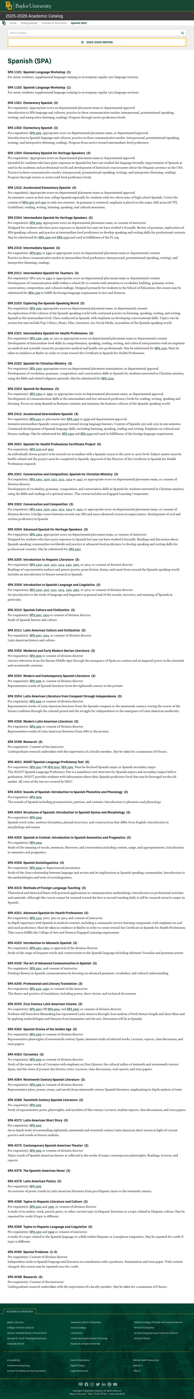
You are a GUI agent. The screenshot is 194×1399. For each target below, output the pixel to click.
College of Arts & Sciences (20, 1327)
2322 (61, 479)
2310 (49, 394)
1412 (49, 253)
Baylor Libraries (15, 1322)
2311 (45, 338)
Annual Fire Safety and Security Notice (26, 1370)
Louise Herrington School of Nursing (89, 1338)
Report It (137, 1365)
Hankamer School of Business (86, 1322)
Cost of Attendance (80, 1359)
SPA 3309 (36, 797)
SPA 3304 (54, 767)
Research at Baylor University (85, 1343)
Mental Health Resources (146, 1359)
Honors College (78, 1327)
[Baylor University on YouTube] (114, 1384)
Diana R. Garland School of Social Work (27, 1332)
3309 (51, 1232)
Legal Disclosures (79, 1370)
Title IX (136, 1370)
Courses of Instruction (54, 23)
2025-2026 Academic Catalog (34, 16)
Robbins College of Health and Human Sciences (158, 1322)
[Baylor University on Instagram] (91, 1384)
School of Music (142, 1338)
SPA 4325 (36, 988)
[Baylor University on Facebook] (85, 1384)
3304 (46, 615)
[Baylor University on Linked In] (103, 1384)
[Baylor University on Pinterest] (108, 1384)
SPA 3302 (75, 549)
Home (13, 23)
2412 (79, 479)
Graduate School (15, 1343)
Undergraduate (29, 23)
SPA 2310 (45, 237)
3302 (51, 449)
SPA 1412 (35, 419)
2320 (86, 419)
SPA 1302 (36, 253)
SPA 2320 (63, 237)
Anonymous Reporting (18, 1365)
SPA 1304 (36, 223)
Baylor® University (93, 1390)
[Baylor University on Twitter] (97, 1384)
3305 (51, 1206)
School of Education (144, 1327)
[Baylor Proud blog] (80, 1384)
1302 (43, 202)
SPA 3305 (35, 656)
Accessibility (13, 1359)
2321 (54, 479)
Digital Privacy (77, 1365)
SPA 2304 (36, 394)
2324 (69, 479)
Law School (76, 1332)
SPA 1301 (35, 133)
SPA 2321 (35, 449)
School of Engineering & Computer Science (156, 1332)
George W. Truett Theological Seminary (27, 1338)
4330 (46, 988)
